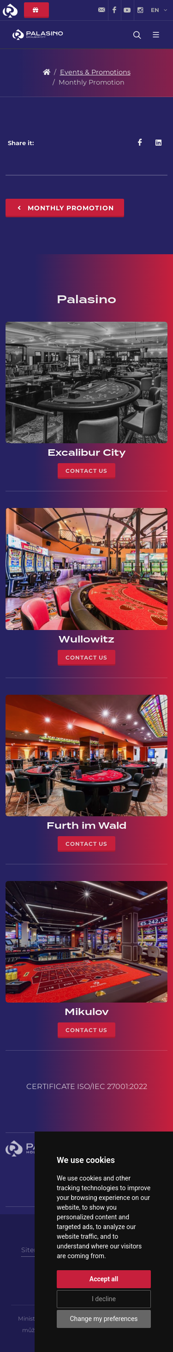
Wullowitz (86, 639)
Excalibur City (87, 452)
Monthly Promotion (65, 208)
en (159, 10)
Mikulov (87, 1011)
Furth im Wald (86, 825)
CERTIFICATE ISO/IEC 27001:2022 (86, 1086)
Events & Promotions (95, 72)
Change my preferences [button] (103, 1318)
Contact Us (86, 470)
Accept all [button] (104, 1279)
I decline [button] (104, 1299)
